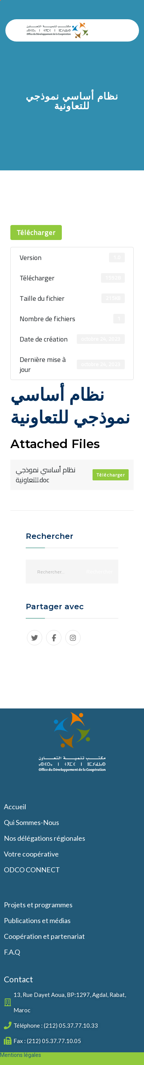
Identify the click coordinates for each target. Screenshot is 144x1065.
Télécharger (36, 232)
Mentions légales (20, 1055)
